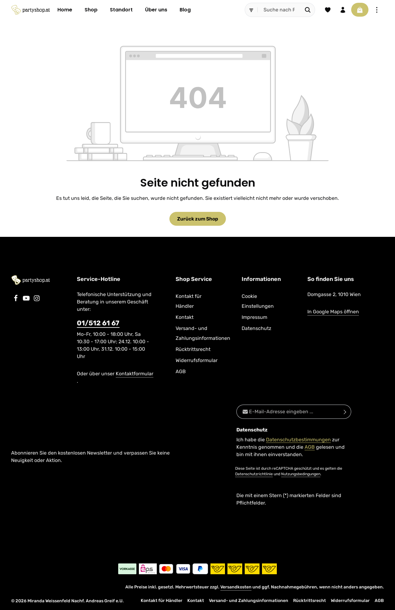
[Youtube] (27, 300)
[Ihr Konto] (342, 10)
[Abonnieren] (345, 412)
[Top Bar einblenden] (377, 10)
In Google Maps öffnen (333, 312)
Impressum (254, 317)
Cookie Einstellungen (258, 301)
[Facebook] (16, 300)
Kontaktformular (134, 374)
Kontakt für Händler (189, 301)
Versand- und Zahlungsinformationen (203, 333)
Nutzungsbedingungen (300, 474)
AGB (181, 372)
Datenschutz (256, 329)
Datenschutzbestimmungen (298, 440)
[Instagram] (36, 300)
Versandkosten (236, 587)
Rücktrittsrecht (193, 349)
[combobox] (278, 10)
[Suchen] (307, 10)
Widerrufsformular (197, 361)
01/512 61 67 (98, 323)
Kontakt (184, 317)
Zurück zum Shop (198, 219)
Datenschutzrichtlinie (254, 474)
